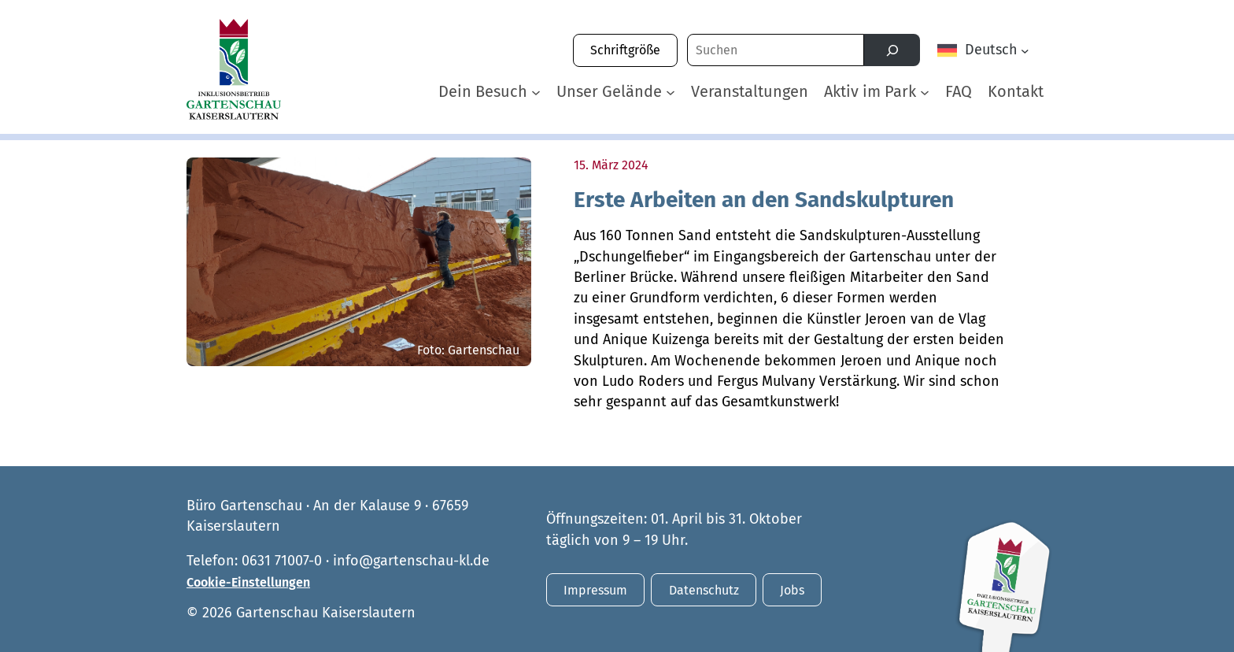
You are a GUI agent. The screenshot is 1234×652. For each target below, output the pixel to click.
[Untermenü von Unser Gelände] (670, 91)
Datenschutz (704, 590)
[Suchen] (892, 50)
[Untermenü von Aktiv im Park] (924, 91)
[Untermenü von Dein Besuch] (536, 91)
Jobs (792, 590)
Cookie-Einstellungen (248, 582)
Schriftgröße (625, 50)
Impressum (595, 590)
